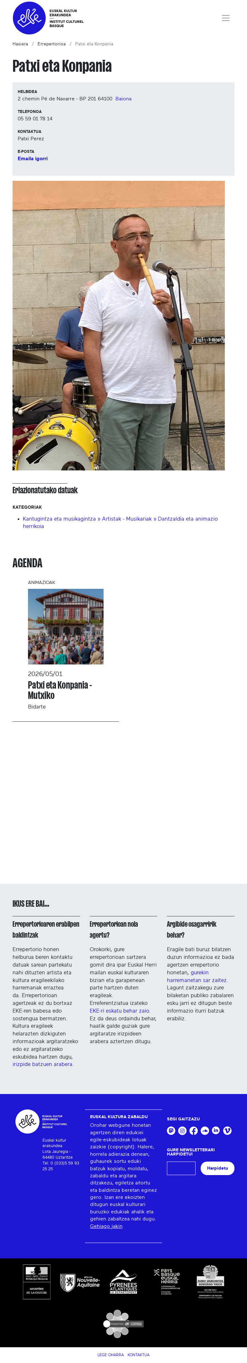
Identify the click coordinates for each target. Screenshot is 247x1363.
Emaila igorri (33, 158)
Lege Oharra (110, 1355)
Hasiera (20, 44)
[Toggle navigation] (225, 18)
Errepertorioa (52, 44)
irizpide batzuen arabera (42, 1064)
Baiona (123, 98)
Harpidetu (217, 1168)
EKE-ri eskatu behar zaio (119, 1011)
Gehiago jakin (106, 1226)
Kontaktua (139, 1355)
